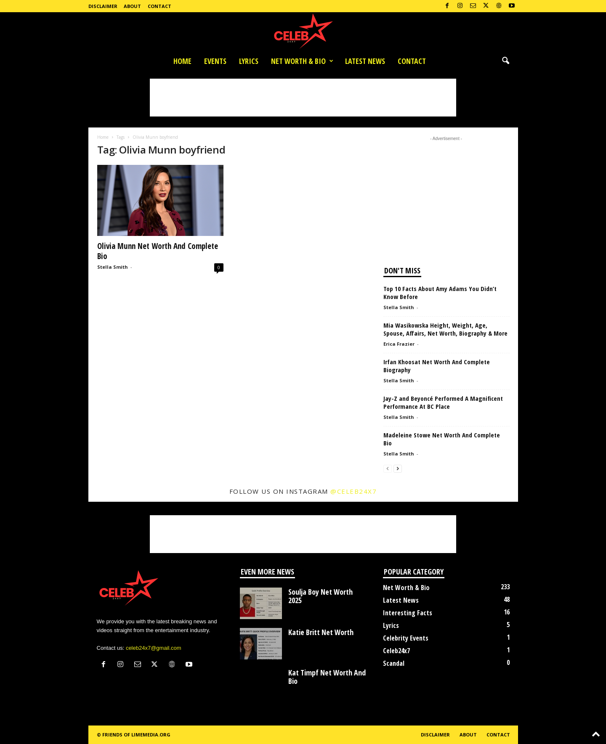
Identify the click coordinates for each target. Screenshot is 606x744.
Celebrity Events (405, 638)
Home (182, 61)
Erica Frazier (399, 344)
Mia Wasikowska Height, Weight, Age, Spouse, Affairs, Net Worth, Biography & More (445, 329)
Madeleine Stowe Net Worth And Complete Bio (441, 439)
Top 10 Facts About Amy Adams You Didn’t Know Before (440, 292)
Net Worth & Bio (302, 61)
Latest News (365, 61)
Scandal (393, 663)
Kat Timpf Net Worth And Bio (327, 676)
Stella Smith (112, 267)
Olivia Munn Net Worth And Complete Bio (157, 251)
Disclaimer (102, 6)
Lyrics (248, 61)
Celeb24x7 (396, 650)
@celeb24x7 (353, 491)
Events (215, 61)
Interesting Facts (407, 612)
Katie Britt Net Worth (321, 632)
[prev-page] (387, 468)
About (132, 6)
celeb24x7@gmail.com (153, 648)
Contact (159, 6)
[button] (505, 61)
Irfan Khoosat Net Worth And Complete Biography (436, 365)
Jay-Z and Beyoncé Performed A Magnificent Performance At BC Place (443, 402)
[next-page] (397, 468)
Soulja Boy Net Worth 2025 (320, 596)
